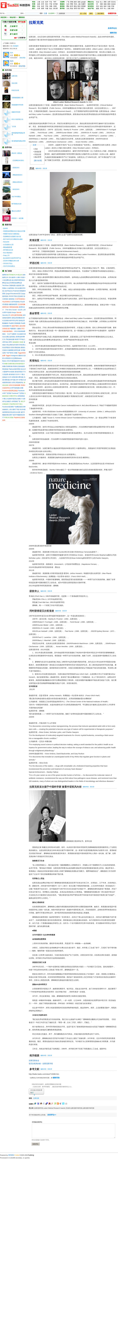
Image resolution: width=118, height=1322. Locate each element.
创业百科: (91, 4)
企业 (42, 2)
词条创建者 (13, 58)
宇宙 (50, 4)
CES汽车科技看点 (9, 266)
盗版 (97, 8)
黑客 (105, 2)
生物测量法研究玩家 (13, 350)
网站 (67, 6)
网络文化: (91, 2)
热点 (50, 8)
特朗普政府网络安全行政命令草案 (14, 231)
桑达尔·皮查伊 (16, 211)
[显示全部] (38, 160)
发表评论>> (51, 1115)
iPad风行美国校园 (14, 323)
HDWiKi (11, 1155)
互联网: (62, 2)
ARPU (10, 342)
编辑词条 (113, 33)
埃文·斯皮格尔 (7, 253)
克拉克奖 (14, 83)
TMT (54, 2)
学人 (105, 8)
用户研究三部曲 (12, 353)
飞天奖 (14, 126)
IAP (17, 380)
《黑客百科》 (16, 168)
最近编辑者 (13, 66)
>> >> (16, 17)
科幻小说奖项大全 (17, 119)
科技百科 (4, 17)
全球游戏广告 (16, 401)
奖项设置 (37, 152)
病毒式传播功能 (7, 366)
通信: (34, 6)
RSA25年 (6, 242)
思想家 (83, 6)
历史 (38, 6)
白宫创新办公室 (8, 244)
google (83, 2)
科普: (34, 4)
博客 (71, 4)
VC (97, 4)
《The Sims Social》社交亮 (13, 310)
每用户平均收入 (20, 339)
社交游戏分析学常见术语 (10, 320)
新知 (75, 6)
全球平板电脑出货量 (16, 388)
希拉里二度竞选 (17, 153)
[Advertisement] (69, 1098)
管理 (75, 8)
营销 (71, 2)
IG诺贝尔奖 (15, 90)
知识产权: (91, 8)
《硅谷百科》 (16, 189)
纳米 (105, 6)
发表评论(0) (112, 28)
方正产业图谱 (11, 334)
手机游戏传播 (10, 339)
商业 (71, 8)
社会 (97, 2)
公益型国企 (10, 288)
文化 (67, 8)
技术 (46, 2)
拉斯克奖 (14, 76)
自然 (38, 4)
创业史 (113, 4)
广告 (67, 2)
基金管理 (37, 157)
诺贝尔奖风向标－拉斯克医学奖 (41, 1064)
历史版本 (16, 46)
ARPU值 (5, 342)
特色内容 (13, 17)
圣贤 (11, 55)
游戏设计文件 (6, 377)
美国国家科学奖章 (17, 105)
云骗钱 (18, 328)
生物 (108, 6)
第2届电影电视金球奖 (19, 141)
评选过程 (37, 154)
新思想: (62, 6)
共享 (101, 8)
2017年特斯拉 (16, 196)
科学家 (55, 4)
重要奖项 (22, 17)
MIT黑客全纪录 (16, 204)
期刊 (82, 8)
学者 (75, 4)
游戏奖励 (11, 299)
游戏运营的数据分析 (18, 318)
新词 (79, 6)
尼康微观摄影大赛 (17, 97)
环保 (112, 6)
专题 (46, 8)
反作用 (5, 228)
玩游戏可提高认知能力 (14, 399)
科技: (34, 2)
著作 (112, 8)
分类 (38, 8)
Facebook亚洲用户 (8, 407)
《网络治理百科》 (17, 182)
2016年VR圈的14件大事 (11, 261)
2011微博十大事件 (15, 277)
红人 (101, 2)
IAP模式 (21, 380)
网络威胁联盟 (7, 247)
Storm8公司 (6, 315)
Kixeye (14, 312)
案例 (108, 4)
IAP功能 (12, 380)
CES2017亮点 (7, 263)
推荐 (42, 8)
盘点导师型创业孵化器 (14, 283)
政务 (75, 2)
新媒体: (62, 4)
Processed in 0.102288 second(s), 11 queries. (15, 1158)
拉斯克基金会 (34, 1060)
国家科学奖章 (16, 112)
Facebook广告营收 (18, 393)
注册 (45, 13)
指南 (105, 4)
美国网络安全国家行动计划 (12, 236)
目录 (34, 145)
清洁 (97, 6)
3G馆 (55, 6)
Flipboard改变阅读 (15, 369)
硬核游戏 (17, 347)
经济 (79, 8)
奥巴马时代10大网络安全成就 (12, 239)
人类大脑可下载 (14, 409)
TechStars (5, 285)
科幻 (46, 4)
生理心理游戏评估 (17, 382)
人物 (38, 2)
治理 (108, 2)
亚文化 (113, 2)
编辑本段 (38, 168)
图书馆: (62, 8)
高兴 (11, 53)
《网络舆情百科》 (17, 175)
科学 (42, 4)
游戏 (79, 2)
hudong (31, 1155)
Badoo (4, 361)
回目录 (45, 168)
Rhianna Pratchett (13, 291)
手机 (46, 6)
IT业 (50, 2)
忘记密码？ (52, 13)
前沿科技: (91, 6)
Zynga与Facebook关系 (13, 293)
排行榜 (55, 8)
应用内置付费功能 (17, 377)
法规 (108, 8)
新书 (71, 6)
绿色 (101, 6)
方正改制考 (20, 334)
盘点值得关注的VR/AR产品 (12, 258)
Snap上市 (6, 255)
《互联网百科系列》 (18, 160)
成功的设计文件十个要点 (17, 374)
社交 (67, 4)
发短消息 (22, 58)
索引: (34, 8)
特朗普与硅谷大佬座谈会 (11, 234)
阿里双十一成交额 (17, 218)
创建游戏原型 (13, 304)
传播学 (83, 4)
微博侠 (4, 275)
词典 (50, 6)
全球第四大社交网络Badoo (13, 358)
